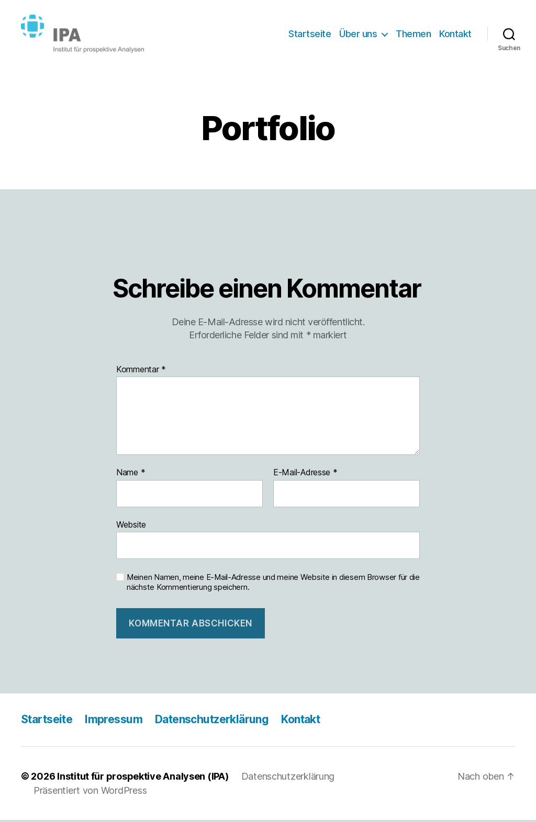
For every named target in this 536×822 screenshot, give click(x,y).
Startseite (309, 34)
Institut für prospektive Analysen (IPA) (142, 778)
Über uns (358, 34)
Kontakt (455, 34)
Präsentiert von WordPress (90, 792)
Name (130, 475)
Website (131, 526)
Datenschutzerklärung (212, 721)
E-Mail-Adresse (305, 475)
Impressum (113, 721)
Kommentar (141, 371)
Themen (413, 34)
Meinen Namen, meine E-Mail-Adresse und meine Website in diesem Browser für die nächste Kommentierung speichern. (273, 585)
